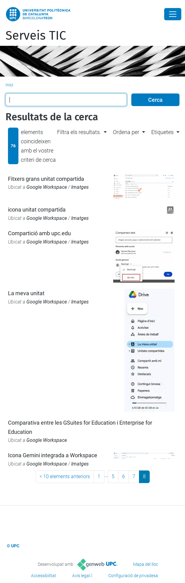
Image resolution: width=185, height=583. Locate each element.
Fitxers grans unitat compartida (46, 179)
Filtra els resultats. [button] (79, 132)
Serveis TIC (36, 35)
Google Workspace (46, 187)
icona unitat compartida (37, 209)
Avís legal (81, 575)
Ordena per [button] (126, 132)
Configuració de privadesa (133, 575)
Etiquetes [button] (162, 132)
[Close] (172, 14)
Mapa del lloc (145, 564)
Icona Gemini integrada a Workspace (52, 455)
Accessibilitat (43, 575)
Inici (9, 84)
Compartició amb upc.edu (39, 233)
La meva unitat (26, 293)
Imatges (80, 187)
